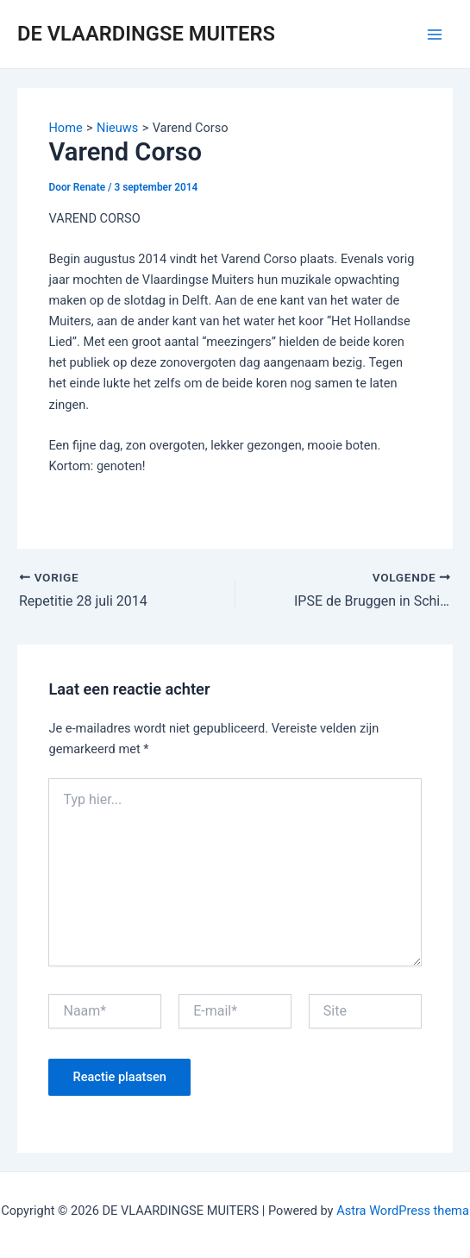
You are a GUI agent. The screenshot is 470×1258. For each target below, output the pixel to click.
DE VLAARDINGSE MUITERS (146, 34)
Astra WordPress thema (402, 1210)
